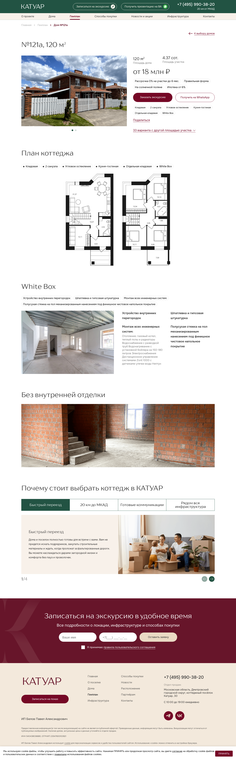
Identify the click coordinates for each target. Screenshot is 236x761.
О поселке (94, 682)
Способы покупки (106, 16)
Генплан (75, 16)
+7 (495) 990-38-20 (196, 4)
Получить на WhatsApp (195, 97)
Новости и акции (142, 16)
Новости (126, 682)
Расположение (130, 688)
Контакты (209, 16)
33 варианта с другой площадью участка (162, 130)
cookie (67, 743)
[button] (25, 94)
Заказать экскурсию (153, 97)
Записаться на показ (45, 699)
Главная (26, 25)
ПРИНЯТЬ (223, 753)
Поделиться (141, 120)
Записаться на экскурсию (92, 6)
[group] (74, 91)
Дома (52, 16)
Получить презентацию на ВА (143, 6)
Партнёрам (128, 694)
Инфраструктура (178, 16)
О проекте (27, 16)
